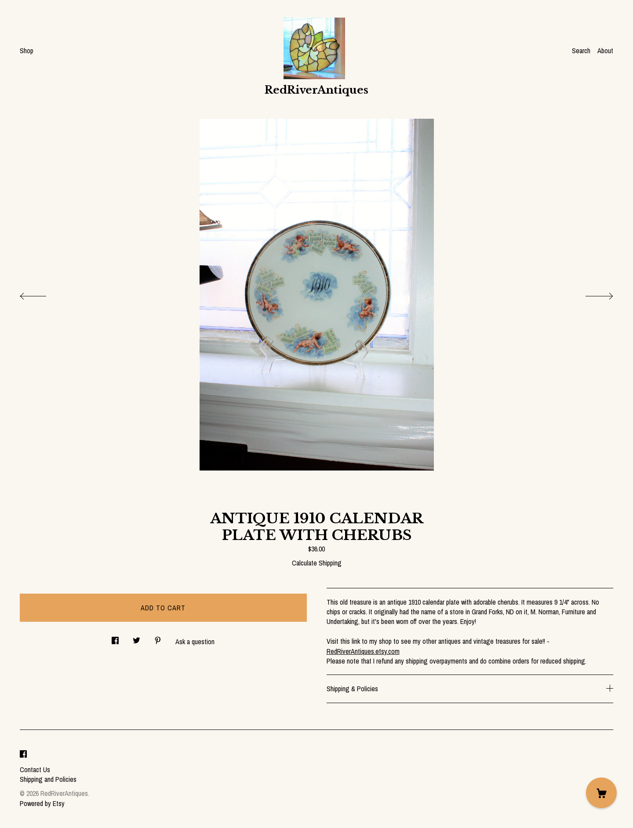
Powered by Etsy (42, 803)
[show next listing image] (591, 294)
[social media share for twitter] (136, 637)
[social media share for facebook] (115, 637)
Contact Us (35, 769)
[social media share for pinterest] (157, 637)
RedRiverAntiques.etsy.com (363, 651)
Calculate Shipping (317, 563)
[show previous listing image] (42, 294)
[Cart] (601, 792)
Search (581, 50)
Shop (26, 50)
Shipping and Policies (48, 779)
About (605, 50)
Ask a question (195, 641)
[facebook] (23, 754)
